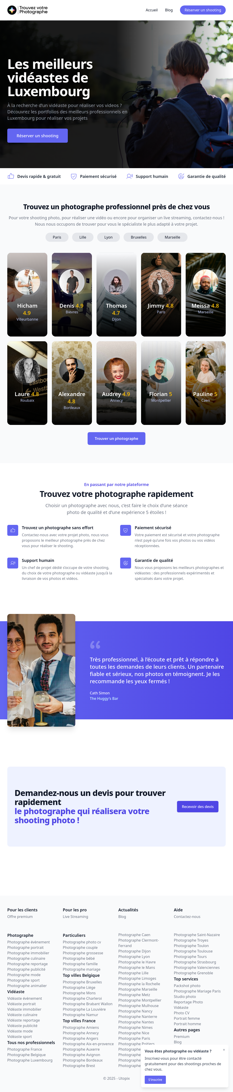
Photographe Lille (133, 972)
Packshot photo (187, 985)
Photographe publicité (26, 969)
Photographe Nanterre (137, 1016)
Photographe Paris (134, 1038)
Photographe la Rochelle (139, 983)
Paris (57, 237)
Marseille (172, 237)
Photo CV (182, 1012)
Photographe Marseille (137, 989)
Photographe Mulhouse (138, 1005)
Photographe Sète (133, 1065)
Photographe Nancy (135, 1011)
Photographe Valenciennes (197, 967)
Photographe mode (24, 974)
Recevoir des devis (198, 806)
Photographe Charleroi (82, 998)
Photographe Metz (134, 994)
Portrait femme (187, 1018)
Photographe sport (23, 980)
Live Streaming (75, 916)
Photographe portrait (25, 947)
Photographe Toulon (191, 945)
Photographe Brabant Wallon (87, 1003)
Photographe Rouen (135, 1049)
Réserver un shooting (203, 9)
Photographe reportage (27, 963)
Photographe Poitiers (136, 1043)
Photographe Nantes (136, 1022)
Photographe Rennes (136, 1060)
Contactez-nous (187, 916)
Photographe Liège (79, 987)
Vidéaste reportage (23, 1020)
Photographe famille (80, 963)
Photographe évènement (28, 942)
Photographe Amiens (81, 1027)
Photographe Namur (80, 1014)
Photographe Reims (135, 1054)
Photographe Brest (79, 1065)
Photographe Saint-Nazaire (197, 934)
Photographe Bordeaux (83, 1060)
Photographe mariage (81, 969)
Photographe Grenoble (193, 972)
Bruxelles (139, 237)
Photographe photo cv (82, 942)
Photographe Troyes (191, 940)
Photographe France (24, 1049)
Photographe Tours (190, 956)
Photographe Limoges (137, 978)
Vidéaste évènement (24, 998)
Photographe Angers (80, 1038)
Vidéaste (181, 1007)
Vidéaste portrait (21, 1003)
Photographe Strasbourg (195, 962)
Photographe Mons (79, 992)
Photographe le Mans (136, 967)
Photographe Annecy (81, 1032)
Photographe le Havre (137, 962)
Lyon (108, 237)
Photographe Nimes (135, 1027)
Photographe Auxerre (81, 1049)
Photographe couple (80, 947)
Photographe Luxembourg (30, 1060)
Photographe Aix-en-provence (88, 1043)
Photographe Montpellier (139, 1000)
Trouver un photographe (116, 438)
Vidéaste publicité (22, 1025)
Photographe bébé (79, 958)
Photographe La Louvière (84, 1009)
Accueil (152, 9)
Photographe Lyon (134, 956)
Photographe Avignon (81, 1054)
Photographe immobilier (28, 952)
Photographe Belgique (26, 1054)
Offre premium (20, 916)
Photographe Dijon (134, 951)
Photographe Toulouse (193, 951)
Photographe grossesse (83, 952)
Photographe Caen (134, 934)
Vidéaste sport (19, 1036)
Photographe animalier (27, 985)
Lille (82, 237)
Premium (182, 1036)
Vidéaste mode (20, 1031)
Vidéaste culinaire (22, 1014)
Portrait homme (187, 1023)
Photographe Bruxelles (82, 982)
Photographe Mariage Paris (197, 991)
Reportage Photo (188, 1002)
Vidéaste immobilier (24, 1009)
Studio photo (185, 996)
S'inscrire (155, 1079)
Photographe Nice (133, 1032)
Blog (169, 9)
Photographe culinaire (26, 958)
